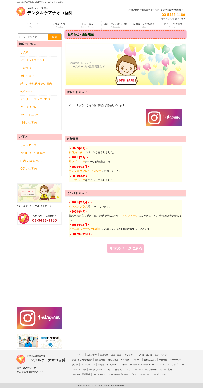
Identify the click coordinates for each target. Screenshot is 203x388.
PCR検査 (123, 364)
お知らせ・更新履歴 (32, 153)
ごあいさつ (92, 355)
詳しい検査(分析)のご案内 (36, 83)
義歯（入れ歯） (162, 355)
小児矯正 (25, 52)
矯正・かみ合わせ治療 (82, 360)
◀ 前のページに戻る (125, 248)
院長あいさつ (77, 152)
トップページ (77, 180)
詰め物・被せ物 (145, 355)
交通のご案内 (28, 168)
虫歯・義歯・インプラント (123, 355)
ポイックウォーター (140, 374)
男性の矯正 (27, 75)
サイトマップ (28, 145)
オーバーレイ (176, 360)
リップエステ (77, 161)
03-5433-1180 (173, 15)
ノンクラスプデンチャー (35, 60)
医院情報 (104, 355)
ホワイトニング (29, 114)
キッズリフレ (28, 107)
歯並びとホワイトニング (100, 369)
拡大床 (75, 364)
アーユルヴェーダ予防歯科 (85, 228)
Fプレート (26, 91)
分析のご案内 (150, 360)
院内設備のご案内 (31, 160)
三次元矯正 (27, 68)
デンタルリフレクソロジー (85, 170)
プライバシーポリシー (118, 374)
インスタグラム (78, 206)
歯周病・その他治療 (107, 364)
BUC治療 (125, 360)
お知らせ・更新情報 (81, 374)
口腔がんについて (122, 369)
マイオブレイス (88, 364)
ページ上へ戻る (159, 374)
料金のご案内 (28, 122)
